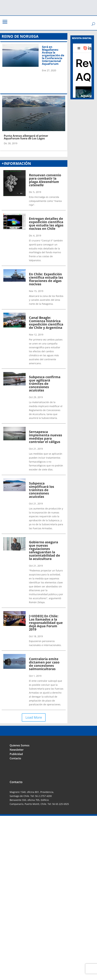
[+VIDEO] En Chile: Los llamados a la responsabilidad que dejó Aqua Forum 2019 (46, 623)
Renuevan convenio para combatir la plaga (45, 180)
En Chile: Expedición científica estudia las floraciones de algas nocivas (46, 279)
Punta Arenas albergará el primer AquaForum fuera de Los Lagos (26, 137)
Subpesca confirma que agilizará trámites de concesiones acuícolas (44, 383)
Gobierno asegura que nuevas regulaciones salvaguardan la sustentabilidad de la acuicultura (44, 550)
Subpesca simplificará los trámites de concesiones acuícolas (41, 490)
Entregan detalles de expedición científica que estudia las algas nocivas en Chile (46, 223)
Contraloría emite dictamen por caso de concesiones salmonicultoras (44, 664)
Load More (33, 717)
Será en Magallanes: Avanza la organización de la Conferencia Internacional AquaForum (53, 55)
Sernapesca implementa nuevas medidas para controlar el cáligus (45, 437)
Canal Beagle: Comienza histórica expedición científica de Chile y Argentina (46, 322)
